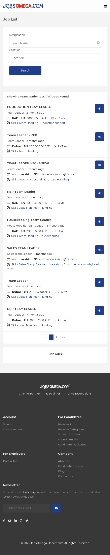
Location (15, 49)
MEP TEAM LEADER (21, 309)
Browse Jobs (67, 424)
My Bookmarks (68, 439)
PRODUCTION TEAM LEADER (29, 107)
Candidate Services (71, 466)
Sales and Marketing (49, 264)
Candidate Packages (72, 444)
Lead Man (41, 179)
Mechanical (26, 179)
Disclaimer (53, 393)
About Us (64, 461)
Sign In (7, 424)
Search (25, 70)
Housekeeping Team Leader (29, 220)
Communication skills (77, 264)
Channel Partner (29, 393)
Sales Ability (26, 264)
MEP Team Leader (21, 192)
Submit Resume (69, 434)
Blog (61, 471)
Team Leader (17, 281)
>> (63, 337)
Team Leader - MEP (22, 135)
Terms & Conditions (78, 393)
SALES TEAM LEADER (23, 248)
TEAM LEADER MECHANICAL (28, 163)
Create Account (14, 429)
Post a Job (10, 461)
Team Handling (28, 122)
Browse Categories (71, 429)
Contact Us (65, 476)
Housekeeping (49, 235)
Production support (52, 122)
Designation (17, 34)
